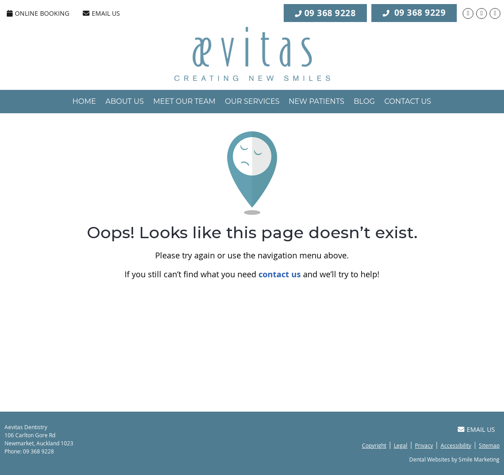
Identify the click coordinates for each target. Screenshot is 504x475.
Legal (400, 445)
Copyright (374, 445)
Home (84, 101)
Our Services (252, 101)
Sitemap (489, 445)
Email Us (101, 13)
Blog (364, 101)
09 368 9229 (414, 12)
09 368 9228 (330, 13)
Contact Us (407, 101)
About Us (124, 101)
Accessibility (456, 445)
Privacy (424, 445)
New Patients (316, 101)
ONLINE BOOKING (38, 13)
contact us (280, 274)
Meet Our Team (184, 101)
